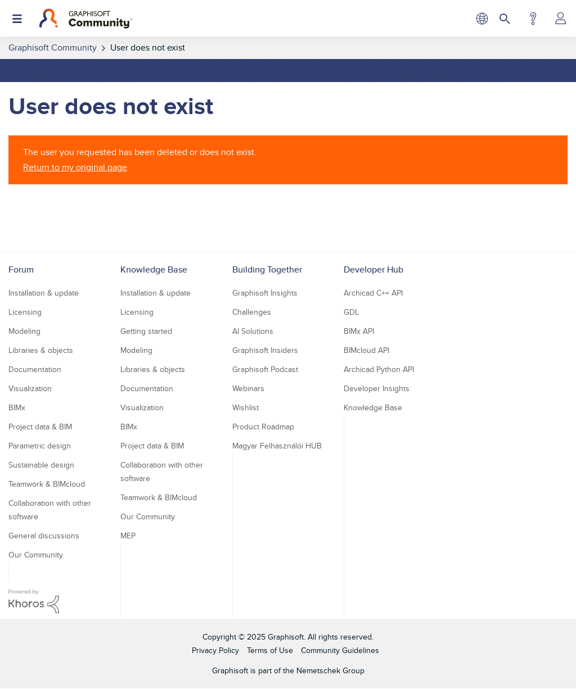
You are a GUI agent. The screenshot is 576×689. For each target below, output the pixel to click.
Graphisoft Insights (265, 292)
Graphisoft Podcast (265, 369)
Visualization (30, 388)
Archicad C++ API (373, 292)
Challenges (251, 312)
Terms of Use (270, 650)
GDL (351, 312)
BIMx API (359, 331)
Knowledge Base (153, 269)
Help (533, 18)
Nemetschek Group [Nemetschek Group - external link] (330, 670)
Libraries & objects (40, 350)
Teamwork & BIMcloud (46, 483)
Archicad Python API (379, 369)
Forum (21, 269)
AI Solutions (252, 331)
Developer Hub (373, 269)
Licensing (25, 312)
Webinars (248, 388)
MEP (128, 535)
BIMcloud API (366, 350)
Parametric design (39, 445)
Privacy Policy (215, 650)
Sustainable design (41, 464)
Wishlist (245, 407)
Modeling (24, 331)
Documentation (34, 369)
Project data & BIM (40, 426)
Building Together (267, 269)
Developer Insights (377, 388)
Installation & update (43, 292)
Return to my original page (75, 167)
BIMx (16, 407)
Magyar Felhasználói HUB (277, 445)
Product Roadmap (263, 426)
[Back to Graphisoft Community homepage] (86, 18)
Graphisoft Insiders (265, 350)
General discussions (43, 535)
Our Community (35, 554)
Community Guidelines (340, 650)
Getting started (146, 331)
